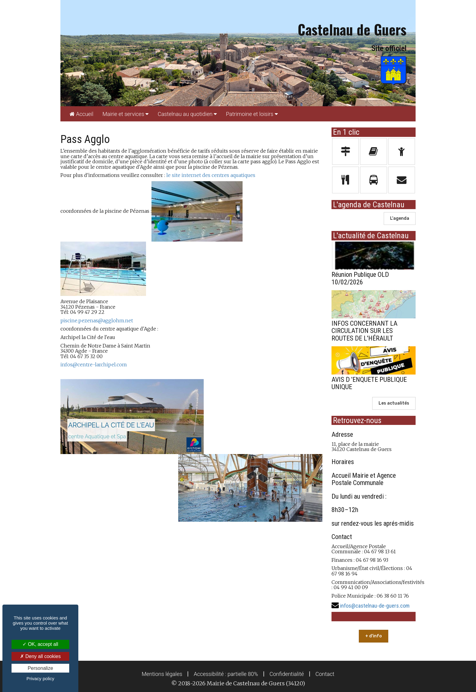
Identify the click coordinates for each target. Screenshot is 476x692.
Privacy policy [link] (40, 678)
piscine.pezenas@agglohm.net (96, 320)
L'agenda (399, 218)
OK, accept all (40, 644)
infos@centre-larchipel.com (93, 364)
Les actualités (394, 403)
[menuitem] (81, 114)
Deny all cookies (40, 656)
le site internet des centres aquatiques (210, 175)
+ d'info (373, 636)
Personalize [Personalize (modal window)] (40, 668)
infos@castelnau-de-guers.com (375, 605)
